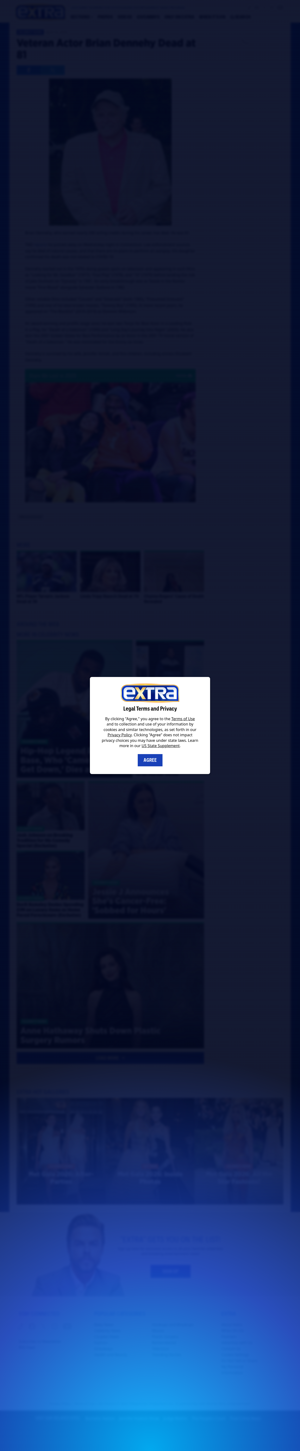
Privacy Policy (120, 735)
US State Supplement (161, 745)
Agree (150, 760)
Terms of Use (183, 718)
